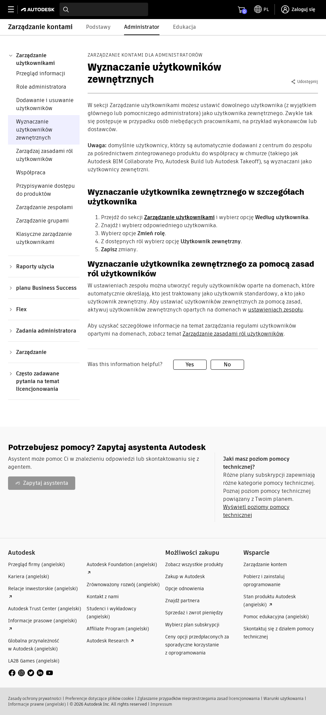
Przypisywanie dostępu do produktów (45, 190)
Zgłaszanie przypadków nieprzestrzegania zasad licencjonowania (198, 698)
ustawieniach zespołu (275, 310)
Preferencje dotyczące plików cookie (99, 698)
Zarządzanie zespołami (44, 207)
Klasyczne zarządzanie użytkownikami (44, 238)
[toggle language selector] (261, 9)
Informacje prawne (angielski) (37, 704)
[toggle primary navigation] (14, 9)
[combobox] (104, 9)
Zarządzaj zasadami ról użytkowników (44, 155)
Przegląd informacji (40, 73)
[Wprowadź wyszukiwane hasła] (104, 9)
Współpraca (30, 172)
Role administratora (41, 87)
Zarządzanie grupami (42, 221)
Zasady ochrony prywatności (35, 698)
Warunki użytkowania (283, 698)
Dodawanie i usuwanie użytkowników (45, 104)
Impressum (161, 704)
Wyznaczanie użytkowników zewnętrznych (34, 130)
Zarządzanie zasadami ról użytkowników (233, 334)
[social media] (30, 673)
